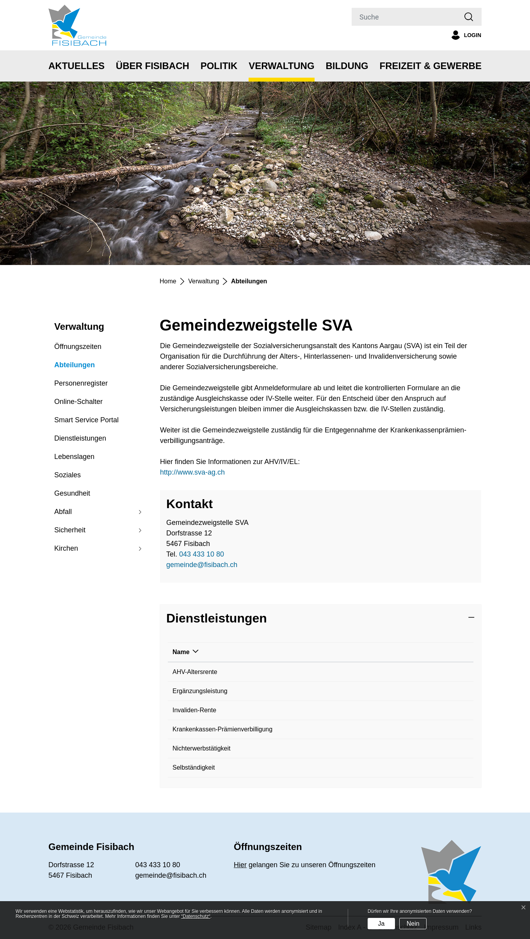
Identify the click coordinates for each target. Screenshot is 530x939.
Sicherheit (69, 530)
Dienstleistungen (80, 438)
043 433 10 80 (201, 554)
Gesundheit (72, 493)
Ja (381, 923)
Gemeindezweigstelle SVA (347, 672)
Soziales (67, 475)
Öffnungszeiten (77, 346)
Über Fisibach (152, 65)
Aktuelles (76, 65)
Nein (413, 923)
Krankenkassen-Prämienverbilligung (222, 729)
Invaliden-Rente (194, 710)
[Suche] (404, 17)
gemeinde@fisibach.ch (201, 565)
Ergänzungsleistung (200, 691)
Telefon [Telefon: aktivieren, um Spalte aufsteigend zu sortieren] (426, 652)
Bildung (346, 65)
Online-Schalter (78, 401)
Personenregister (81, 383)
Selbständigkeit (194, 767)
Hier (240, 865)
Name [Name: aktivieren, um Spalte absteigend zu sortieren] (181, 652)
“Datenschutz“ (195, 916)
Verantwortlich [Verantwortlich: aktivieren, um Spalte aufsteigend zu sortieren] (332, 652)
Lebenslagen (74, 457)
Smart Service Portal (86, 420)
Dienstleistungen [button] (216, 618)
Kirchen (66, 548)
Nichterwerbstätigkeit (202, 748)
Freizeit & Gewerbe (431, 65)
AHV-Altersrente (195, 672)
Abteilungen (74, 367)
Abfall (63, 512)
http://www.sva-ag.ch (196, 472)
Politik (219, 65)
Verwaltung (281, 65)
